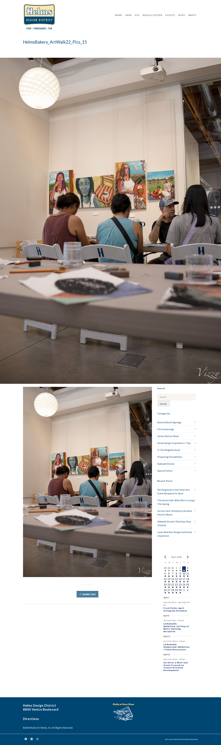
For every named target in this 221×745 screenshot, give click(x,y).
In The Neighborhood (168, 449)
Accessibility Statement (189, 739)
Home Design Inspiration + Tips (174, 443)
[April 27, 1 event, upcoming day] (169, 591)
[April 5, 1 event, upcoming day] (165, 574)
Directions (31, 719)
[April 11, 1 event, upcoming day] (188, 574)
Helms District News (168, 436)
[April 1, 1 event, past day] (176, 569)
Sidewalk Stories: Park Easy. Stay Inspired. (174, 523)
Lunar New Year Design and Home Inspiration (174, 534)
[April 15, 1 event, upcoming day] (176, 580)
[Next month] (188, 557)
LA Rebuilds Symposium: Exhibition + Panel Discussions (176, 647)
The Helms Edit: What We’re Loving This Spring (175, 502)
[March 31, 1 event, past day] (172, 569)
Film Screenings (165, 429)
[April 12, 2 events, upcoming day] (165, 580)
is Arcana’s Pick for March (174, 512)
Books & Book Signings (169, 422)
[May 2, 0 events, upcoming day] (188, 591)
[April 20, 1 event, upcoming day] (169, 585)
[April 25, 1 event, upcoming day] (188, 585)
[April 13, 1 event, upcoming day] (169, 580)
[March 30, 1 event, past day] (169, 569)
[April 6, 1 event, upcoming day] (169, 574)
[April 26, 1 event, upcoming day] (165, 591)
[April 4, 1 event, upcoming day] (188, 569)
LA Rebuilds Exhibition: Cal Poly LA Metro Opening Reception (176, 627)
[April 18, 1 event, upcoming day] (188, 580)
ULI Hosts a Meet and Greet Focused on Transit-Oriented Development (175, 666)
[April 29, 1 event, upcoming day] (176, 591)
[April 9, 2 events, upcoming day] (180, 574)
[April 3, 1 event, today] (184, 569)
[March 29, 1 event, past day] (165, 569)
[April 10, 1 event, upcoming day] (184, 574)
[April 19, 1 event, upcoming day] (165, 585)
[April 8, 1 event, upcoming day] (176, 574)
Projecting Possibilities (169, 456)
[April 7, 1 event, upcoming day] (172, 574)
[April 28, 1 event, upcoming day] (172, 591)
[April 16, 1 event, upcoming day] (180, 580)
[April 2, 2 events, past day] (180, 569)
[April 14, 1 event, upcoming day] (172, 580)
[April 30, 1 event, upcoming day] (180, 591)
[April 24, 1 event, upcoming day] (184, 585)
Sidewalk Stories (165, 463)
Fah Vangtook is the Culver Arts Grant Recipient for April (173, 491)
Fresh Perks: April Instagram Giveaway (175, 609)
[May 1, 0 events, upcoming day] (184, 591)
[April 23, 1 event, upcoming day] (180, 585)
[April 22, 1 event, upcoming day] (176, 585)
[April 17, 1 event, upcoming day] (184, 580)
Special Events (165, 470)
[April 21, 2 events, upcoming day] (172, 585)
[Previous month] (165, 557)
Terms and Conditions (172, 739)
